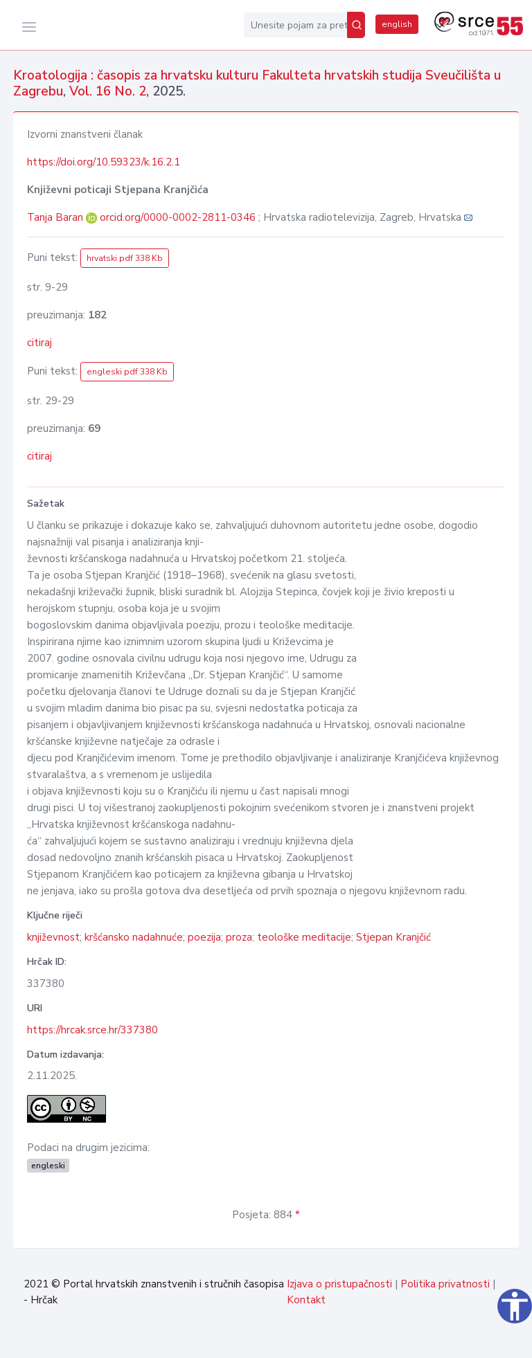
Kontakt (306, 1300)
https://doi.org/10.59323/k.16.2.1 (103, 162)
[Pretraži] (356, 25)
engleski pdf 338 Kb (127, 371)
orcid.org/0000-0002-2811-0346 (178, 217)
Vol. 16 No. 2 (107, 91)
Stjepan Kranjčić (393, 937)
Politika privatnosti (445, 1284)
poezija (204, 937)
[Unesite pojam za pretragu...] (295, 25)
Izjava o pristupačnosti (339, 1284)
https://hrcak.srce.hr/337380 (92, 1030)
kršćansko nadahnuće (134, 937)
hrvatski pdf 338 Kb (125, 258)
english (397, 24)
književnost (53, 937)
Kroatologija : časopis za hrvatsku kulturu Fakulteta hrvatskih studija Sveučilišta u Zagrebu (257, 83)
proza (239, 937)
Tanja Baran (56, 217)
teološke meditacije (304, 937)
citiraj (39, 343)
